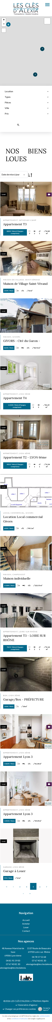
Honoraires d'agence (27, 1005)
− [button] (4, 24)
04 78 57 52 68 (39, 957)
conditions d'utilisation (19, 1018)
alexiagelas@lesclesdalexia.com (15, 967)
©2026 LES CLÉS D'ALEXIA (16, 1001)
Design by (43, 1009)
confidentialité (44, 1016)
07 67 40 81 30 (13, 964)
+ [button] (4, 20)
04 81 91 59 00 (13, 960)
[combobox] (27, 91)
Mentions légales (40, 1000)
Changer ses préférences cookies (20, 1009)
